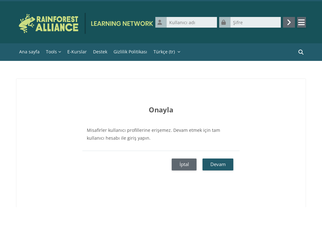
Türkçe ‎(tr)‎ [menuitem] (164, 52)
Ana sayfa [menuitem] (29, 52)
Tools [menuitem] (51, 52)
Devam (218, 164)
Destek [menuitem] (100, 52)
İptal (184, 164)
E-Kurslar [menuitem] (77, 52)
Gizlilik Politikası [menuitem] (130, 52)
